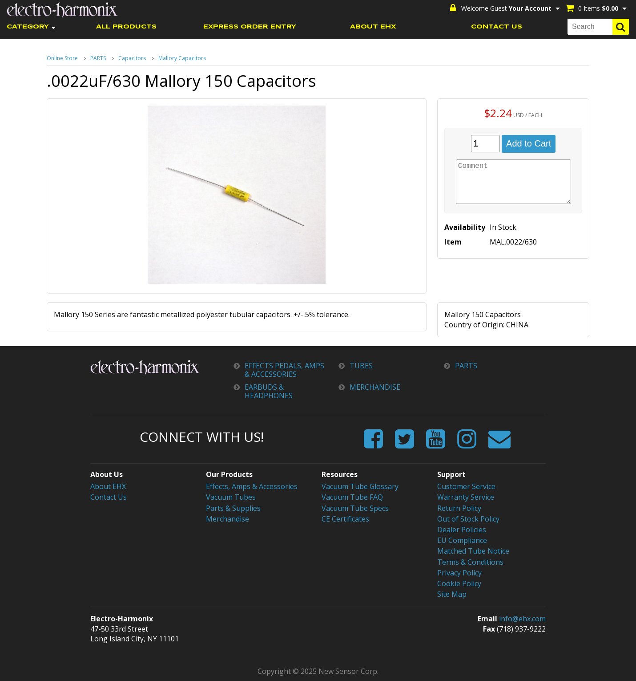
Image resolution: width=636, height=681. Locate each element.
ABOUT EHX (373, 27)
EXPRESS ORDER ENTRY (249, 27)
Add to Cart (528, 143)
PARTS (98, 58)
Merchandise (227, 519)
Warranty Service (465, 497)
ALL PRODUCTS (126, 27)
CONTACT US (496, 27)
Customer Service (466, 486)
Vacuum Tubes (231, 497)
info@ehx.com (522, 619)
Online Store (62, 58)
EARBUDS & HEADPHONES (269, 391)
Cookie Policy (459, 583)
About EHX (108, 486)
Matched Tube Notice (473, 551)
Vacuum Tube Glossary (360, 486)
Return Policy (459, 508)
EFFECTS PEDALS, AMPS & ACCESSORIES (284, 370)
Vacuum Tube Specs (355, 508)
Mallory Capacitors (182, 58)
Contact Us (108, 497)
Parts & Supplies (233, 508)
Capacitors (132, 58)
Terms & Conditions (470, 562)
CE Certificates (345, 519)
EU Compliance (462, 540)
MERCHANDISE (375, 387)
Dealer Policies (461, 529)
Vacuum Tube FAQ (352, 497)
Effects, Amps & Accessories (252, 486)
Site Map (452, 594)
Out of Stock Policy (468, 519)
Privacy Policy (459, 573)
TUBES (361, 366)
